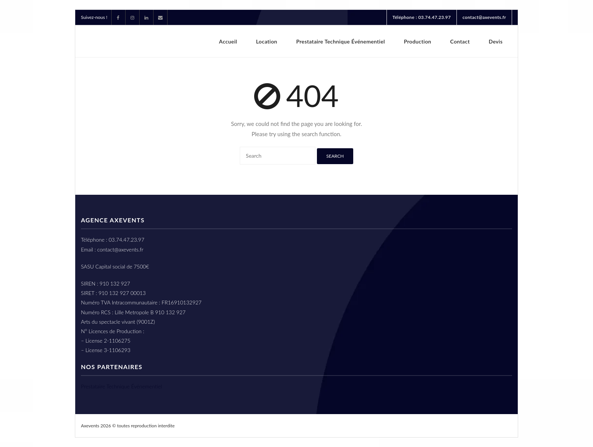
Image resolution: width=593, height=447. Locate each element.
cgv (453, 425)
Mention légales (487, 425)
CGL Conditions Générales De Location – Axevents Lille (371, 425)
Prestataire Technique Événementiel (121, 386)
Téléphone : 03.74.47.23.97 (422, 17)
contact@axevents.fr (484, 17)
